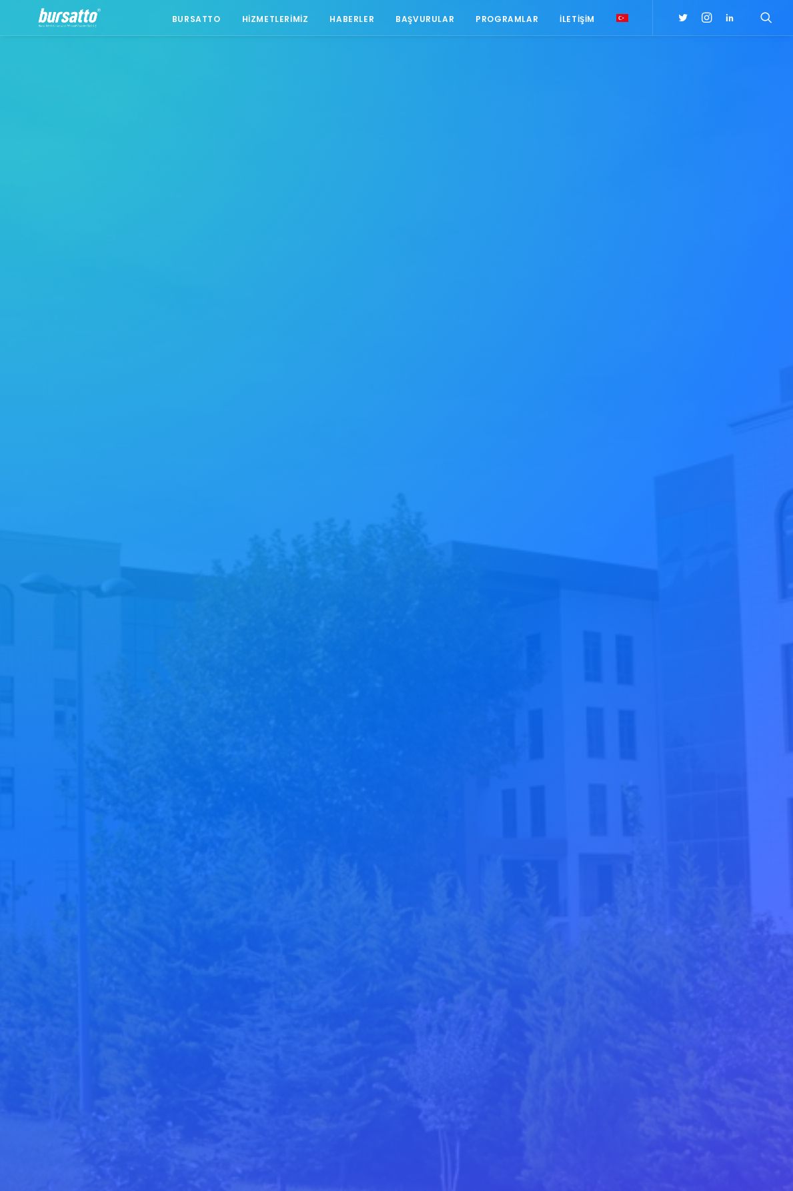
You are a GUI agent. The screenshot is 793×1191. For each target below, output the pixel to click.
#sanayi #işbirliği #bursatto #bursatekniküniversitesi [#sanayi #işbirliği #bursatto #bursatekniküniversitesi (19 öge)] (682, 937)
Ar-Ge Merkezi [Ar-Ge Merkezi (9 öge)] (652, 980)
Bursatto (196, 21)
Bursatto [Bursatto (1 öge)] (742, 980)
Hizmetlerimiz (275, 21)
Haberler (351, 21)
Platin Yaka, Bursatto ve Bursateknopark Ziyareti (273, 884)
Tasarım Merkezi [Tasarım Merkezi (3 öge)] (657, 1057)
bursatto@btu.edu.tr (121, 958)
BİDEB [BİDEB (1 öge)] (635, 999)
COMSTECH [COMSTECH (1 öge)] (681, 999)
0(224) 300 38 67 (118, 941)
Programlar (507, 21)
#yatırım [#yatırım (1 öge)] (694, 960)
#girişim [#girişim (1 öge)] (682, 875)
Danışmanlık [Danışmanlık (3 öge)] (740, 999)
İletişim (577, 21)
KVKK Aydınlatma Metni (66, 1165)
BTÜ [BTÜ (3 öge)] (701, 980)
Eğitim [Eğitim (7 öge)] (637, 1018)
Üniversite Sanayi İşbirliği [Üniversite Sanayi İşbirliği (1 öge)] (676, 1076)
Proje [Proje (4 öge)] (696, 1038)
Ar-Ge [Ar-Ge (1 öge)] (735, 960)
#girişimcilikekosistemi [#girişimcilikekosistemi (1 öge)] (672, 894)
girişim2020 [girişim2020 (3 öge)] (685, 1018)
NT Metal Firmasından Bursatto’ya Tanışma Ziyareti (295, 917)
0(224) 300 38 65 (118, 925)
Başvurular (424, 21)
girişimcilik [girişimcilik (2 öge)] (647, 1038)
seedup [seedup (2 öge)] (736, 1038)
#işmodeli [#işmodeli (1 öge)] (644, 914)
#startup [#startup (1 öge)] (644, 960)
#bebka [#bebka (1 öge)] (638, 875)
